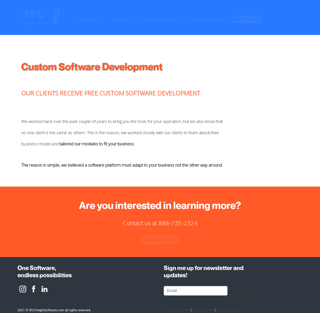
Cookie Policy (203, 310)
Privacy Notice (228, 310)
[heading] (247, 19)
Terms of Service (177, 310)
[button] (89, 20)
